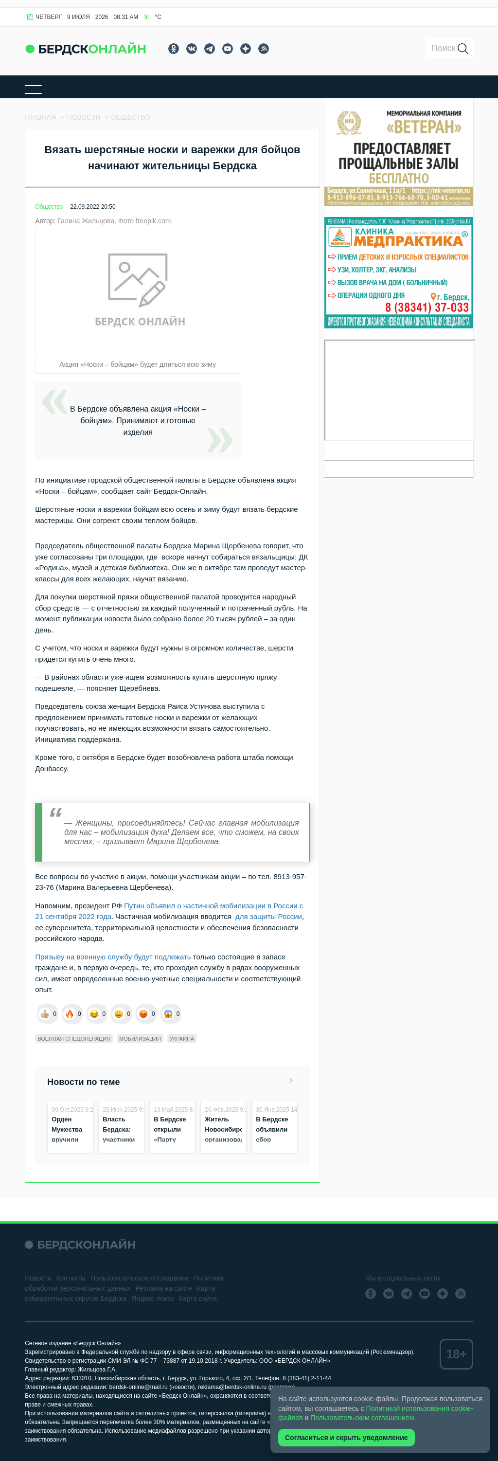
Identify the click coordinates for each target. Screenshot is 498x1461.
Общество (49, 206)
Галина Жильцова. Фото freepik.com (114, 221)
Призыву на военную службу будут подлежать (114, 957)
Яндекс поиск (152, 1298)
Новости (38, 1278)
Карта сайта (198, 1298)
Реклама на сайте (164, 1288)
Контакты (70, 1278)
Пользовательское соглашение (139, 1278)
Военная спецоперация (73, 1039)
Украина (182, 1039)
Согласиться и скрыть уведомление (346, 1438)
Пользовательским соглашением (362, 1418)
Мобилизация (140, 1039)
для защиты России (268, 916)
